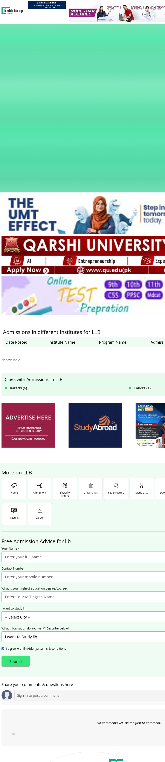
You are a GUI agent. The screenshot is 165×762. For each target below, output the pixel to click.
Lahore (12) (143, 270)
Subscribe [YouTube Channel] (78, 705)
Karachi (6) (18, 270)
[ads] (28, 307)
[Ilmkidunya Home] (13, 10)
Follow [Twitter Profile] (129, 705)
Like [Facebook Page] (27, 705)
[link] (47, 5)
